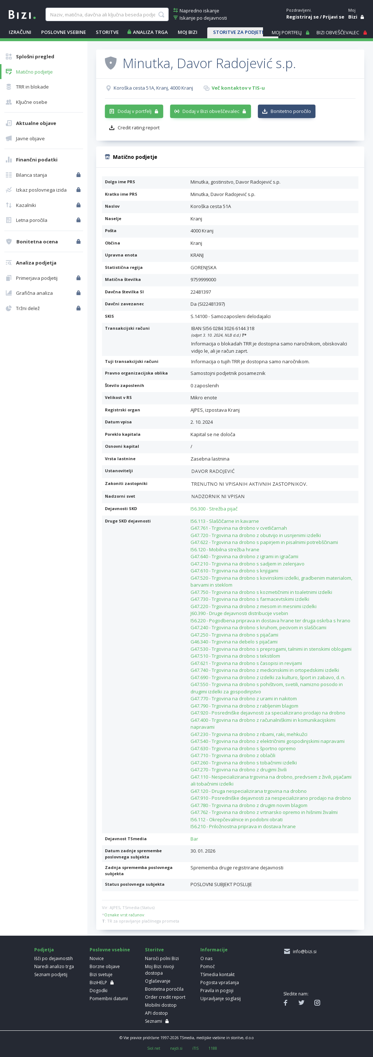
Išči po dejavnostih (53, 958)
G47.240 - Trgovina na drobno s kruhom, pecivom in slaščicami (258, 627)
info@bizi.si (304, 951)
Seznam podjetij (50, 974)
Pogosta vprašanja (219, 982)
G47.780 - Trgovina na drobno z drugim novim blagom (249, 805)
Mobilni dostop (161, 1005)
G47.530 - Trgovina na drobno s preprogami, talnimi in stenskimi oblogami (271, 649)
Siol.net (153, 1048)
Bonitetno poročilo (291, 111)
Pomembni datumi (109, 998)
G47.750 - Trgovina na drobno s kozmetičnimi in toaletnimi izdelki (261, 592)
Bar (194, 838)
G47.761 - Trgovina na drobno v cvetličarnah (239, 528)
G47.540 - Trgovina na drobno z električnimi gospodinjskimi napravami (268, 741)
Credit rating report (139, 127)
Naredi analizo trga (54, 966)
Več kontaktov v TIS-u (238, 88)
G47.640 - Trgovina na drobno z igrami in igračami (244, 556)
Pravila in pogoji (216, 990)
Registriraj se (302, 16)
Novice (97, 958)
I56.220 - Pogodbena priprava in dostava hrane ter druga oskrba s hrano (270, 620)
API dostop (156, 1013)
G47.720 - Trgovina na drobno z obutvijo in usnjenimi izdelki (256, 535)
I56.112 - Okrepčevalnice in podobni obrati (237, 819)
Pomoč (207, 966)
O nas (206, 958)
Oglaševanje (157, 981)
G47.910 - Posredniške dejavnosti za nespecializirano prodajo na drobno (271, 798)
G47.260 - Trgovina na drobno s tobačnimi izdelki (244, 762)
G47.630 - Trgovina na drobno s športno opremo (243, 748)
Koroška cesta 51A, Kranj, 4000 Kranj (153, 88)
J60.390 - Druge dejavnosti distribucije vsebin (239, 613)
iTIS (195, 1048)
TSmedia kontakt (217, 974)
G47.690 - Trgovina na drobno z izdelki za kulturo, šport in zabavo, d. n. (268, 677)
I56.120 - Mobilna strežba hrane (225, 549)
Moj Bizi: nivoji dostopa (159, 969)
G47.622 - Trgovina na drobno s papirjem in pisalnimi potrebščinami (264, 542)
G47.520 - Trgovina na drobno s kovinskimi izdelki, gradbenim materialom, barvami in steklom (271, 581)
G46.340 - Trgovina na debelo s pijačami (234, 641)
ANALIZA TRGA (150, 32)
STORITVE (107, 32)
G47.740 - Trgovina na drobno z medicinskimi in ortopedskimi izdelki (265, 670)
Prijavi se (333, 16)
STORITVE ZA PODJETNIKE (242, 32)
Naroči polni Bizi (162, 958)
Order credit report (165, 997)
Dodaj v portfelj (135, 111)
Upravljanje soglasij (220, 998)
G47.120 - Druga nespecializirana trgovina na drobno (249, 791)
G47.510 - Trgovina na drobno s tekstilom (235, 656)
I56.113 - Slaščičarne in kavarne (225, 521)
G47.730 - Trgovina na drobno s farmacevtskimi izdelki (250, 599)
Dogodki (98, 990)
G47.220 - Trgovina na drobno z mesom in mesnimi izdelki (254, 606)
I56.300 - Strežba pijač (214, 508)
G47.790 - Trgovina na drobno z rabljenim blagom (244, 705)
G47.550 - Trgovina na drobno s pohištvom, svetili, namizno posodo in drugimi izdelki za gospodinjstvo (267, 688)
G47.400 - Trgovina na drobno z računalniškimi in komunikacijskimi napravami (263, 724)
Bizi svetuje (101, 974)
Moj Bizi (187, 32)
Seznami (153, 1021)
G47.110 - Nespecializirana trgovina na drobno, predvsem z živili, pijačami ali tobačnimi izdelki (271, 780)
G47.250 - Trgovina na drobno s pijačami (234, 634)
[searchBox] (107, 14)
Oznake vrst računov (124, 914)
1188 (212, 1048)
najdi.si (176, 1048)
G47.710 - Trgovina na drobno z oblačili (233, 755)
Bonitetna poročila (164, 989)
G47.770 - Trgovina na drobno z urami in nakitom (244, 698)
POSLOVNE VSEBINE (63, 32)
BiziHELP (98, 982)
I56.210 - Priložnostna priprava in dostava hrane (243, 826)
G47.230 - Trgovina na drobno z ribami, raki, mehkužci (249, 734)
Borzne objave (105, 966)
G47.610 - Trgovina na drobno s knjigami (234, 570)
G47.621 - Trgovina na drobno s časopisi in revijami (246, 663)
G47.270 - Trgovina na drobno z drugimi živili (239, 769)
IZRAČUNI (20, 32)
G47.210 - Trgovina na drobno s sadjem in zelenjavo (248, 563)
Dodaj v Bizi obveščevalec (210, 111)
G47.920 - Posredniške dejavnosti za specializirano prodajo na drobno (268, 712)
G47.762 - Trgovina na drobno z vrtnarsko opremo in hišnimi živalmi (264, 812)
